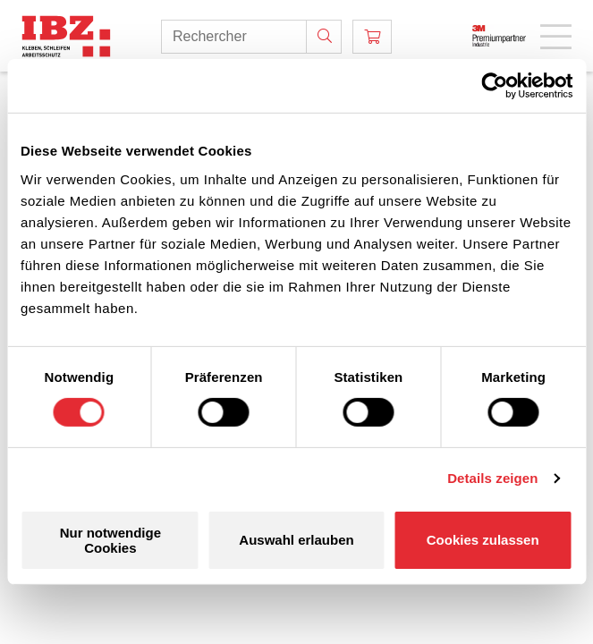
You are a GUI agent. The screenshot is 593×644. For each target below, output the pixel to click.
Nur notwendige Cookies (110, 540)
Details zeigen (492, 478)
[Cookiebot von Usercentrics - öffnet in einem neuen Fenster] (494, 85)
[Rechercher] (324, 37)
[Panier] (372, 37)
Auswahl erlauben (296, 539)
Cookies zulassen (483, 539)
